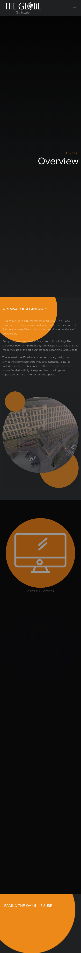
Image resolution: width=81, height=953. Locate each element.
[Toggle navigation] (75, 8)
